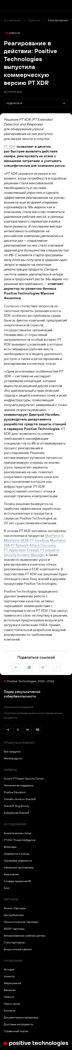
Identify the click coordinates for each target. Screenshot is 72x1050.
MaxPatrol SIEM (16, 540)
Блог (7, 888)
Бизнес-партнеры (15, 908)
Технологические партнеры (21, 922)
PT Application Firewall (21, 550)
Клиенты (9, 976)
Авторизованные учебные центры (24, 935)
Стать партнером (14, 942)
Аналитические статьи (17, 833)
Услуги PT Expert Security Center (24, 778)
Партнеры (11, 899)
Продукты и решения (19, 742)
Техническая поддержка (18, 707)
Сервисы (10, 770)
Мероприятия (12, 983)
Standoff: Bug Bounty (16, 806)
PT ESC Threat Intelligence (19, 840)
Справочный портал (16, 1031)
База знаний (11, 874)
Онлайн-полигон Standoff (20, 799)
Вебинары (10, 847)
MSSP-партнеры (14, 928)
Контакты (9, 1010)
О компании (12, 20)
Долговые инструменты (18, 1024)
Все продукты (12, 751)
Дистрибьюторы (14, 915)
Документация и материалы (21, 1017)
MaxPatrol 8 (54, 535)
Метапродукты (13, 758)
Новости (34, 20)
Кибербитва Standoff (16, 813)
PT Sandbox (39, 540)
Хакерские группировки (19, 867)
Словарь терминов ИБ (17, 881)
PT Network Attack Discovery (33, 545)
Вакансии (10, 990)
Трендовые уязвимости (18, 860)
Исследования (15, 824)
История (9, 969)
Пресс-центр (12, 1003)
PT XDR (10, 146)
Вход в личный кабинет (18, 949)
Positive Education (15, 792)
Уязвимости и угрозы (16, 853)
